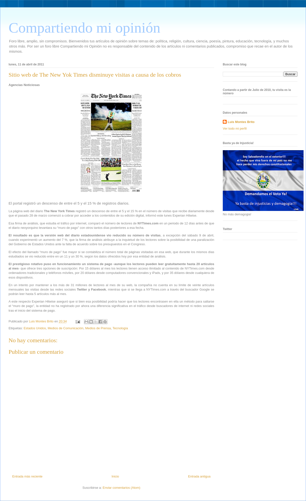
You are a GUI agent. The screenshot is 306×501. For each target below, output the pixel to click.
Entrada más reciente (27, 476)
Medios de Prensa (98, 328)
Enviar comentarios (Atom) (121, 487)
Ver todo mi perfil (235, 128)
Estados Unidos (35, 328)
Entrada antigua (199, 476)
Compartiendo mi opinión (84, 28)
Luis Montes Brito (41, 321)
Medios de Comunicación (65, 328)
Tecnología (120, 328)
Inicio (115, 476)
